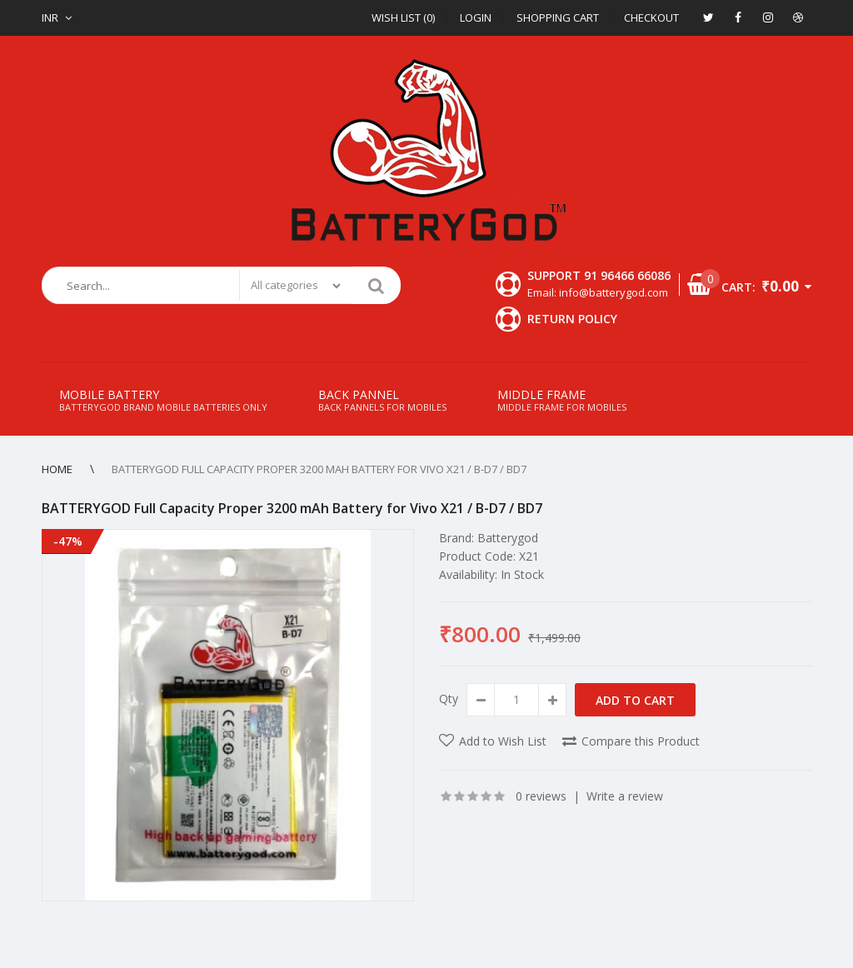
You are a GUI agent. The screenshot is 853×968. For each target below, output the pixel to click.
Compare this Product (640, 741)
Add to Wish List (502, 741)
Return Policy (572, 319)
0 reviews (541, 796)
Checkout (651, 17)
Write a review (624, 796)
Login (475, 17)
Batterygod (507, 538)
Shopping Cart (557, 17)
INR (50, 17)
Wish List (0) (403, 17)
